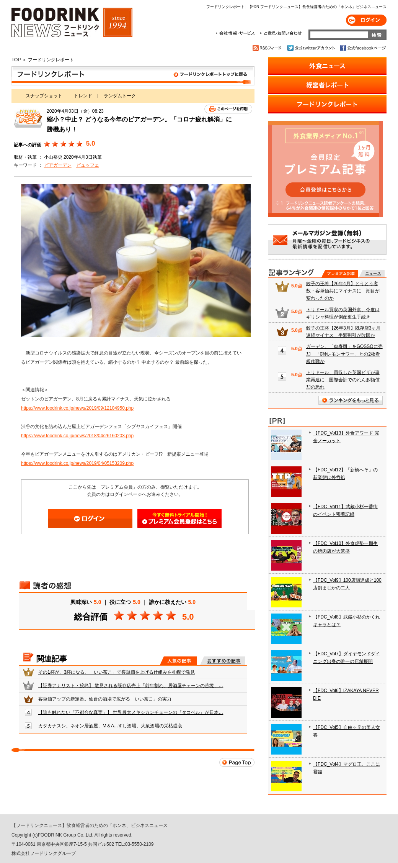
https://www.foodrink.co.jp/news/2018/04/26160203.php (77, 435)
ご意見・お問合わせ (281, 33)
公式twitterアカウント (311, 48)
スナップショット (44, 95)
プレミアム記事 (339, 273)
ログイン (366, 20)
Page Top (236, 762)
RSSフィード (268, 48)
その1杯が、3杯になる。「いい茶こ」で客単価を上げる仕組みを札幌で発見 (116, 672)
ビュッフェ (87, 165)
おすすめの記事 (222, 660)
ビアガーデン (58, 165)
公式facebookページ (362, 48)
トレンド (83, 95)
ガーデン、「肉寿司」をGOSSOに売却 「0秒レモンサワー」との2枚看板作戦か (344, 354)
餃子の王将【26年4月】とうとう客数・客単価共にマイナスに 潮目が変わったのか (343, 291)
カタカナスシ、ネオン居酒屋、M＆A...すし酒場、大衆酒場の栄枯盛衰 (110, 725)
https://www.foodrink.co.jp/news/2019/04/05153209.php (77, 463)
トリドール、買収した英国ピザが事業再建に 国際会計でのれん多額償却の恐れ (343, 380)
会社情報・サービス (236, 33)
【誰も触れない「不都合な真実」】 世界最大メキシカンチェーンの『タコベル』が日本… (130, 712)
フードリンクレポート (132, 75)
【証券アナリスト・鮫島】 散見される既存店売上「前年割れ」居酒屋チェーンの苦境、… (130, 685)
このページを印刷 (228, 109)
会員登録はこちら (179, 518)
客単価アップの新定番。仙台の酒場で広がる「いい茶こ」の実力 (104, 699)
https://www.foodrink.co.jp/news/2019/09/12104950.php (77, 408)
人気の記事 (178, 660)
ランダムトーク (120, 95)
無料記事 (372, 273)
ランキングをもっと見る (350, 400)
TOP (16, 59)
